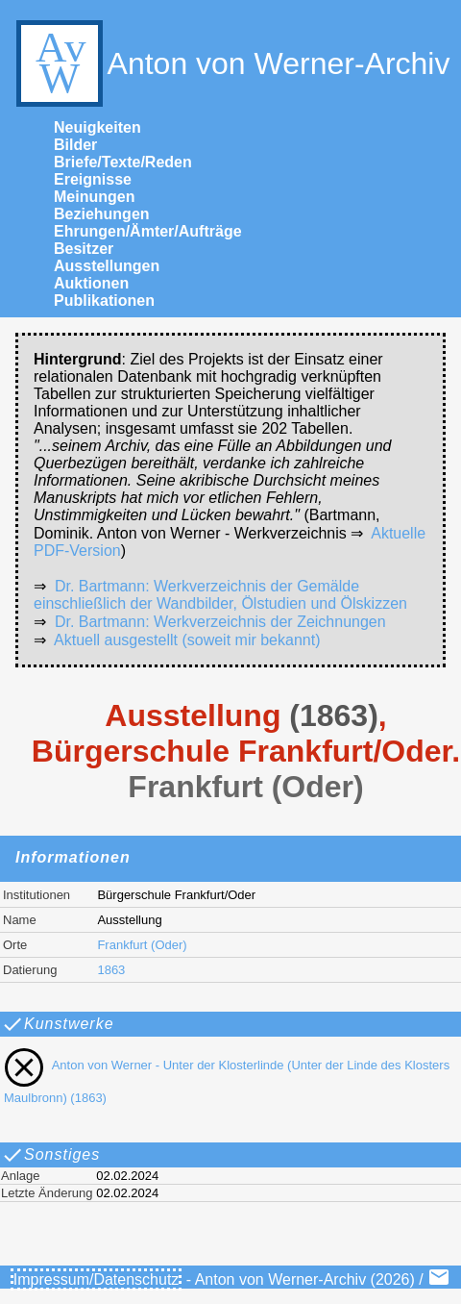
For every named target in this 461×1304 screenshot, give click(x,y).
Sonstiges (50, 1154)
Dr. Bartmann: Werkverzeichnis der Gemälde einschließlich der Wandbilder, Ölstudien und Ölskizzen (220, 595)
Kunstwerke (57, 1024)
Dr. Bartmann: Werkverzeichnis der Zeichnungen (220, 622)
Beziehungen (102, 214)
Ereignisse (93, 179)
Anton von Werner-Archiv (231, 63)
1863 (111, 970)
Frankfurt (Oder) (141, 945)
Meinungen (94, 196)
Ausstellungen (106, 266)
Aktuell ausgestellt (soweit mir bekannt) (187, 640)
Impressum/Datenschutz (96, 1279)
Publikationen (104, 300)
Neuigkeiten (97, 127)
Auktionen (91, 283)
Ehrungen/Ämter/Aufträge (148, 231)
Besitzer (83, 248)
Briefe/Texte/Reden (123, 162)
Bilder (75, 145)
